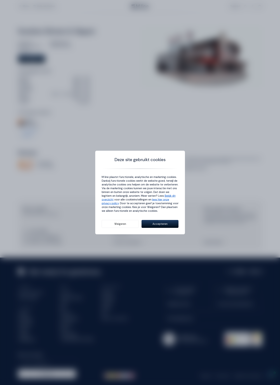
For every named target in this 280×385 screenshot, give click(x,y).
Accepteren (160, 224)
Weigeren (120, 224)
